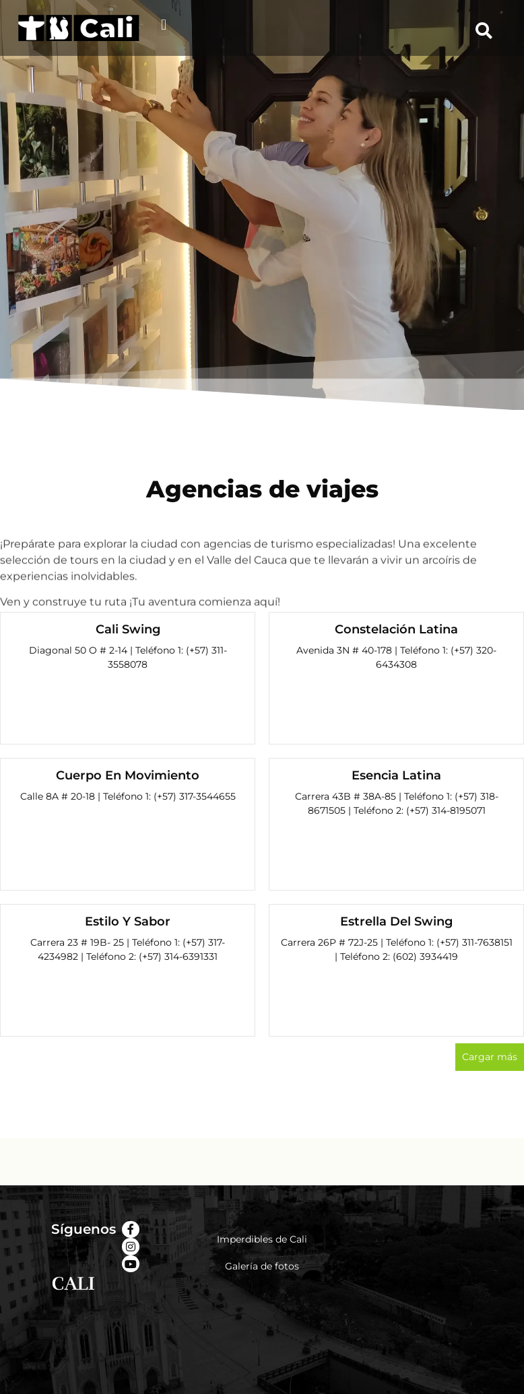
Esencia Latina (396, 775)
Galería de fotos (262, 1266)
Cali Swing (128, 629)
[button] (163, 24)
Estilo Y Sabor (127, 921)
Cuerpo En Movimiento (127, 775)
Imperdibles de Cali (262, 1239)
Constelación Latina (396, 629)
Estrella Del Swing (396, 921)
